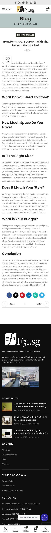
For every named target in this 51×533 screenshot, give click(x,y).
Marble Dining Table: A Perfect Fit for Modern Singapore (30, 418)
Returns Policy (8, 485)
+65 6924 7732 (24, 509)
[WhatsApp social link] (31, 3)
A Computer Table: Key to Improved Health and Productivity (31, 432)
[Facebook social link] (15, 3)
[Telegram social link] (35, 3)
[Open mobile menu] (7, 9)
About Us (6, 450)
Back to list (25, 304)
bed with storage (29, 24)
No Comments (34, 410)
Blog (4, 459)
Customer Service (9, 454)
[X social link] (19, 3)
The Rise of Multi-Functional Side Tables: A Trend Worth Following (30, 405)
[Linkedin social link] (27, 3)
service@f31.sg (13, 524)
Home (16, 24)
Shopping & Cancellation (12, 490)
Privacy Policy (8, 481)
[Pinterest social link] (23, 3)
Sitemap (5, 464)
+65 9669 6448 (18, 514)
